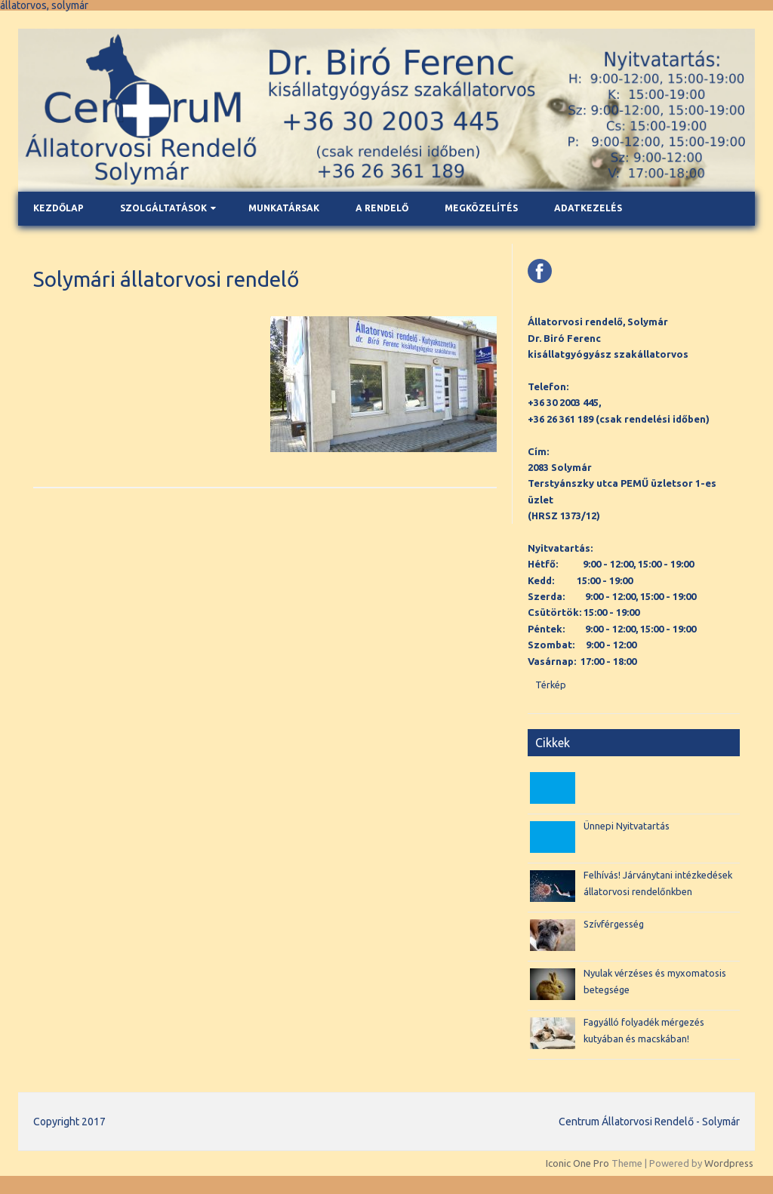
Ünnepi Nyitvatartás (627, 825)
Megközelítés (481, 208)
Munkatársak (283, 208)
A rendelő (382, 208)
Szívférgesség (614, 924)
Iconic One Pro (577, 1163)
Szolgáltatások (163, 208)
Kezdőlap (58, 208)
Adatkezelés (588, 208)
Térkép (550, 684)
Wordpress (728, 1163)
